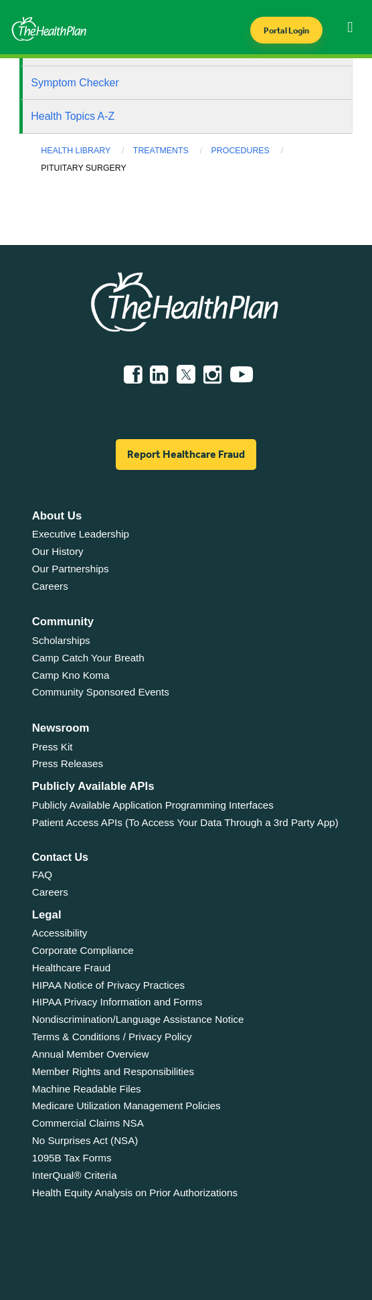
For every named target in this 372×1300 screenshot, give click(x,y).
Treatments (161, 150)
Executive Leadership (80, 534)
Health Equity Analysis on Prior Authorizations (135, 1192)
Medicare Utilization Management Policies (126, 1105)
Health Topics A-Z (72, 116)
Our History (58, 551)
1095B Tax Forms (72, 1157)
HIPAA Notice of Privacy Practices (108, 985)
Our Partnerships (70, 568)
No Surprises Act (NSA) (85, 1140)
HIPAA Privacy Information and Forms (117, 1001)
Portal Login (286, 30)
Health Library (75, 150)
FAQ (42, 874)
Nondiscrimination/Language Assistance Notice (138, 1019)
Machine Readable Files (86, 1088)
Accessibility (60, 933)
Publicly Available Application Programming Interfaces (153, 805)
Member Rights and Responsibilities (113, 1071)
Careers (50, 586)
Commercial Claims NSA (88, 1123)
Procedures (240, 150)
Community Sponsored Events (100, 692)
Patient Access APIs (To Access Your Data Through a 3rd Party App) (185, 822)
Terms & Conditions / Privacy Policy (112, 1036)
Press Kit (52, 746)
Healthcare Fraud (71, 967)
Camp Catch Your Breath (88, 657)
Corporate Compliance (83, 950)
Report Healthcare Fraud (186, 454)
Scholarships (61, 640)
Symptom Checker (75, 82)
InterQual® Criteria (74, 1175)
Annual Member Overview (90, 1054)
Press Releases (67, 763)
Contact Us (60, 857)
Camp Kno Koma (71, 675)
